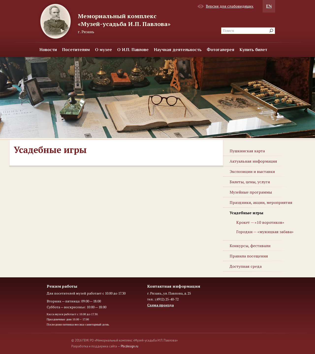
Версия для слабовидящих (229, 6)
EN (269, 6)
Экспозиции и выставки (252, 171)
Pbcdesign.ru (129, 346)
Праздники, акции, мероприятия (261, 202)
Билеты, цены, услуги (250, 181)
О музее (103, 49)
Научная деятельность (178, 49)
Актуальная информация (253, 161)
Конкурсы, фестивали (250, 245)
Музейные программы (251, 192)
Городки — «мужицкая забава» (265, 231)
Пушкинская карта (247, 151)
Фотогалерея (220, 49)
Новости (48, 49)
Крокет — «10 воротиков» (260, 222)
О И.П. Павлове (133, 49)
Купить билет (253, 49)
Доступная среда (246, 266)
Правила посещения (249, 256)
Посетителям (76, 49)
